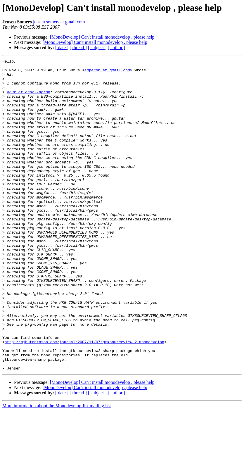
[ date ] (61, 47)
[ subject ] (97, 47)
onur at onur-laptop (28, 98)
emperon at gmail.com (107, 72)
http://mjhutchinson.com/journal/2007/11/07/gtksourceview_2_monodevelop (84, 398)
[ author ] (116, 47)
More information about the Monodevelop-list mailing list (56, 467)
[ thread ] (78, 47)
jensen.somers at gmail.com (59, 21)
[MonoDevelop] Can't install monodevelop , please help (102, 36)
